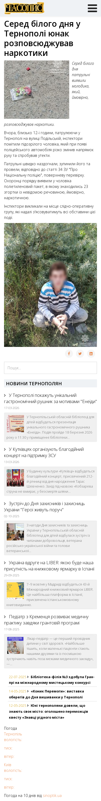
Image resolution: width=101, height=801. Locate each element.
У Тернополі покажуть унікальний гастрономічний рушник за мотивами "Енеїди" (50, 398)
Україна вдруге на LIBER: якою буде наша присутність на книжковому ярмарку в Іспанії (49, 565)
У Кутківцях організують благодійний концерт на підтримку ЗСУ (44, 452)
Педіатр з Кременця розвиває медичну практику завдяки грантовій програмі (46, 619)
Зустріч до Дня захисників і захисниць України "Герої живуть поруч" (44, 506)
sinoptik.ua (52, 795)
